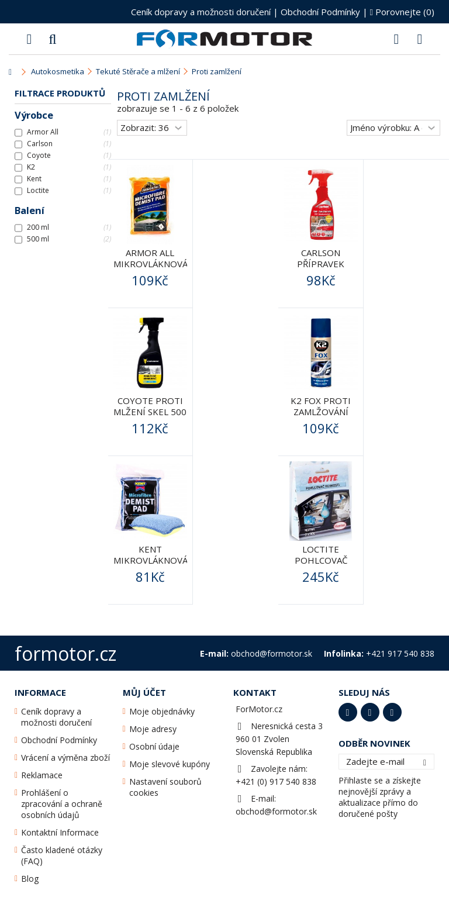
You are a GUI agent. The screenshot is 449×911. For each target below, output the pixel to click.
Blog (30, 878)
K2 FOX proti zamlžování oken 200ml (321, 412)
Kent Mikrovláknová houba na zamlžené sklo (150, 565)
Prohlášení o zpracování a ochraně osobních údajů (61, 803)
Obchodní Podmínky (320, 12)
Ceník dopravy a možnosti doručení (201, 12)
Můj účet (144, 692)
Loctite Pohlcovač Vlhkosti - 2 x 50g (321, 565)
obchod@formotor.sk (276, 811)
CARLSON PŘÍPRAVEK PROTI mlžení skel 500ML (321, 269)
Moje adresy (153, 728)
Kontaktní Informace (60, 832)
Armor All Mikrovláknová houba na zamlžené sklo (150, 269)
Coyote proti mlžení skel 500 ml (149, 412)
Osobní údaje (154, 746)
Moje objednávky (162, 711)
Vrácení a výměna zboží (65, 757)
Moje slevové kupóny (169, 763)
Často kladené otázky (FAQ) (61, 855)
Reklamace (42, 775)
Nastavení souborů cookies (165, 787)
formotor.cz (65, 653)
